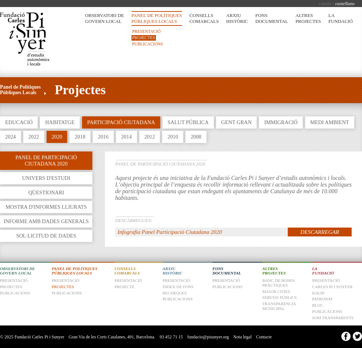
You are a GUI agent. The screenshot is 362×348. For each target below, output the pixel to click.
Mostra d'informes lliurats (46, 207)
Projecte (124, 286)
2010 (172, 137)
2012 (149, 137)
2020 (57, 137)
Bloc (317, 305)
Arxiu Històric (237, 18)
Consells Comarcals (204, 18)
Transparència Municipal (279, 306)
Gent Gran (236, 122)
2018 (80, 137)
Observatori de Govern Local (104, 18)
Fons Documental (271, 18)
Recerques (175, 293)
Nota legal (242, 337)
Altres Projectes (308, 18)
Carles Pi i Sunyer (332, 286)
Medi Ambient (329, 122)
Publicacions (147, 44)
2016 (103, 137)
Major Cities (276, 291)
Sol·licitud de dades (46, 236)
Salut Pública (188, 122)
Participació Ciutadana (121, 122)
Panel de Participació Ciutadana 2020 (46, 160)
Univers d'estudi (46, 178)
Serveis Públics (279, 297)
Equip (318, 293)
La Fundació (340, 18)
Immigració (280, 122)
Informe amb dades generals (46, 221)
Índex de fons (178, 286)
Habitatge (60, 122)
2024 (10, 137)
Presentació (146, 31)
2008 (196, 137)
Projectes (143, 37)
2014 (126, 137)
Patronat (322, 299)
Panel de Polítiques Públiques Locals (157, 18)
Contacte (264, 337)
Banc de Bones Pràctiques (278, 282)
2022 (33, 137)
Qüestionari (46, 192)
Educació (19, 122)
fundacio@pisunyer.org (208, 337)
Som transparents (333, 317)
